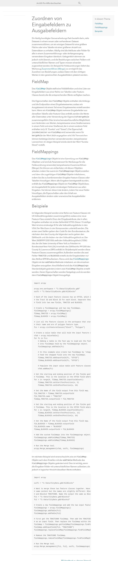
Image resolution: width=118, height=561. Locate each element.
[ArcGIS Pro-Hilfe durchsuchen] (56, 3)
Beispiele (98, 31)
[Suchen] (79, 3)
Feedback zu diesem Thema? (77, 556)
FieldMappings (43, 157)
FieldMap (40, 88)
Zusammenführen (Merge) (53, 69)
